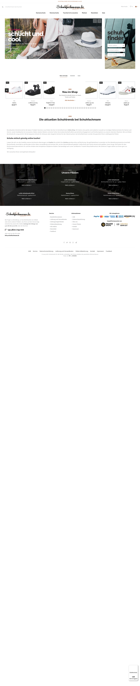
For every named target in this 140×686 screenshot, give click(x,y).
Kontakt (74, 226)
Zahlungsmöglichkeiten (57, 222)
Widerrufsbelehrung (56, 224)
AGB (73, 217)
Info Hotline (53, 226)
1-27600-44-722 (89, 103)
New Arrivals (63, 75)
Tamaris (33, 101)
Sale (99, 13)
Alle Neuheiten (69, 103)
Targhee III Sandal (51, 103)
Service (35, 251)
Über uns (75, 222)
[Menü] (137, 666)
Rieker (126, 101)
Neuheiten (91, 13)
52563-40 (126, 103)
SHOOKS (74, 256)
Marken (82, 13)
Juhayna (107, 103)
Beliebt (72, 75)
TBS (14, 101)
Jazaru (14, 103)
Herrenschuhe (55, 13)
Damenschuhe (43, 13)
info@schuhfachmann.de (12, 235)
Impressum (75, 229)
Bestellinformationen (56, 217)
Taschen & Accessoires (70, 13)
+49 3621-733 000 (14, 230)
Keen (51, 101)
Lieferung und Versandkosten (58, 219)
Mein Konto (124, 6)
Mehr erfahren (26, 185)
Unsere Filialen (76, 224)
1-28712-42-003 (33, 103)
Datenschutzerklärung (78, 219)
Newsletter (53, 229)
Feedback (53, 231)
